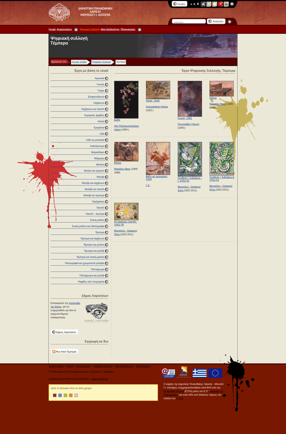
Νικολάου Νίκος (218, 104)
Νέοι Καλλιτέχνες (110, 29)
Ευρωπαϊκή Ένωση (173, 391)
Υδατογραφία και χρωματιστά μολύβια (84, 263)
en (226, 4)
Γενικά (52, 29)
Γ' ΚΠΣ (179, 398)
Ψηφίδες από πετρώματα (91, 281)
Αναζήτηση (216, 21)
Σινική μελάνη (97, 220)
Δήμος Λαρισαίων (64, 332)
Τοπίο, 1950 (153, 100)
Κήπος (118, 163)
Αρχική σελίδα (79, 62)
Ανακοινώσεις (64, 29)
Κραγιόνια (99, 127)
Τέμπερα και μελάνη (93, 244)
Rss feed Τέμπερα (64, 351)
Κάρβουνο (99, 103)
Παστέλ (100, 207)
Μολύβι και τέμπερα (94, 195)
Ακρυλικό (99, 78)
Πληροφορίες (128, 29)
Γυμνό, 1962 (185, 118)
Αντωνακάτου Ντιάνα (157, 106)
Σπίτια (213, 98)
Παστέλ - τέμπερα (95, 214)
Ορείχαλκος (98, 201)
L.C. (148, 185)
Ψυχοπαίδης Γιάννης (188, 124)
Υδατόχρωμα (97, 269)
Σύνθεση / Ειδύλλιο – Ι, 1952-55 (190, 179)
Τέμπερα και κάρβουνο (92, 238)
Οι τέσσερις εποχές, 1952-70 (125, 223)
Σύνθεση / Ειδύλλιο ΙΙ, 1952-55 (222, 178)
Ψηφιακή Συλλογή (90, 29)
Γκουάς (100, 84)
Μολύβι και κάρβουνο (93, 183)
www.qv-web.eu (99, 379)
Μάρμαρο (99, 158)
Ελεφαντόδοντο (96, 96)
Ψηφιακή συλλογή (101, 62)
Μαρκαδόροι (97, 152)
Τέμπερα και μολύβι (94, 251)
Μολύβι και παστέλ (94, 189)
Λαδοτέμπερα (97, 146)
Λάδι (102, 133)
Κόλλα (101, 121)
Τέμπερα (99, 232)
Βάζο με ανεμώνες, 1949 (157, 178)
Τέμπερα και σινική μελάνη (90, 257)
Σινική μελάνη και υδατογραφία (88, 226)
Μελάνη (100, 164)
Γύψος (101, 90)
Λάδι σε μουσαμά (95, 140)
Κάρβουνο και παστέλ (92, 109)
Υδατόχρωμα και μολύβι (91, 275)
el (220, 4)
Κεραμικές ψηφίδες (94, 115)
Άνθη (117, 120)
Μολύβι (100, 177)
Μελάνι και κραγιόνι (94, 170)
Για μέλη (179, 3)
